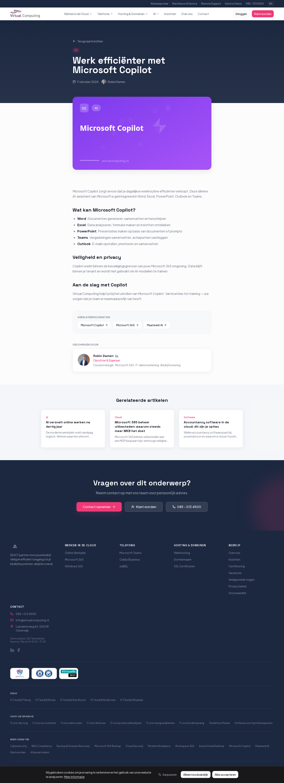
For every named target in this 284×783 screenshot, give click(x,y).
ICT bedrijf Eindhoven (103, 699)
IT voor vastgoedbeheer (160, 723)
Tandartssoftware (219, 723)
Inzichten (170, 14)
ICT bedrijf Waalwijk (131, 699)
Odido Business (130, 559)
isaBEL (124, 566)
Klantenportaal (159, 3)
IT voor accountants (44, 723)
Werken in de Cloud (78, 14)
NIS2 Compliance (42, 746)
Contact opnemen (99, 507)
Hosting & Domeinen (133, 14)
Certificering (237, 566)
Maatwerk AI (157, 324)
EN (270, 3)
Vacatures (235, 573)
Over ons (187, 14)
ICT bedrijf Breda (45, 699)
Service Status (233, 3)
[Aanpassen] (167, 774)
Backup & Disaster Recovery (73, 746)
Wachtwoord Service (184, 3)
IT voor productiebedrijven (126, 723)
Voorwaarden (237, 593)
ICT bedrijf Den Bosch (73, 699)
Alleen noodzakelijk (195, 774)
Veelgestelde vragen (242, 579)
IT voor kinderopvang (191, 723)
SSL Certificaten (184, 566)
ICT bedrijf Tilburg (20, 699)
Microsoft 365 (127, 324)
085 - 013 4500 (255, 3)
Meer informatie (74, 776)
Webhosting (182, 553)
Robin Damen (113, 81)
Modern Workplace (159, 746)
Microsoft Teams (131, 553)
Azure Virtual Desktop (211, 746)
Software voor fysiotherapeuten (254, 723)
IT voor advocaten (71, 723)
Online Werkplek (75, 553)
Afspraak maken (40, 752)
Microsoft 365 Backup (107, 746)
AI (156, 14)
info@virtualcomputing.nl (32, 620)
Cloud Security (134, 746)
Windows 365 (74, 566)
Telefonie (105, 14)
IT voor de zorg (19, 723)
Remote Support (211, 3)
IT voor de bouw (96, 723)
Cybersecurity (18, 746)
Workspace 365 (184, 746)
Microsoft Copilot (94, 324)
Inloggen (241, 14)
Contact (203, 14)
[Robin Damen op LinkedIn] (116, 355)
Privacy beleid (237, 586)
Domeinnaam (183, 559)
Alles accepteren (225, 774)
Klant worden (262, 14)
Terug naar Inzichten (88, 41)
